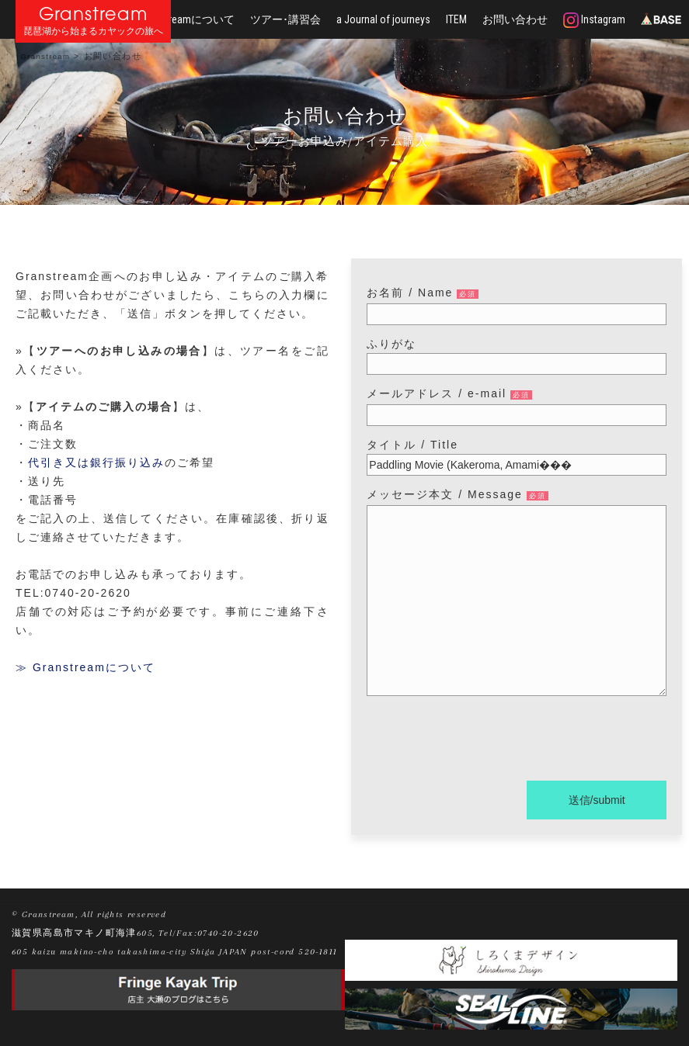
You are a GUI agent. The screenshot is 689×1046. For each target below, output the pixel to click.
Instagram (594, 20)
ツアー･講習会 (285, 19)
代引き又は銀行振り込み (96, 462)
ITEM (456, 19)
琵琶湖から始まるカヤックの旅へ (93, 31)
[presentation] (485, 741)
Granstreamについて (187, 19)
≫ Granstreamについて (85, 667)
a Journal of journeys (383, 19)
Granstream (93, 13)
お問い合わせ (515, 19)
